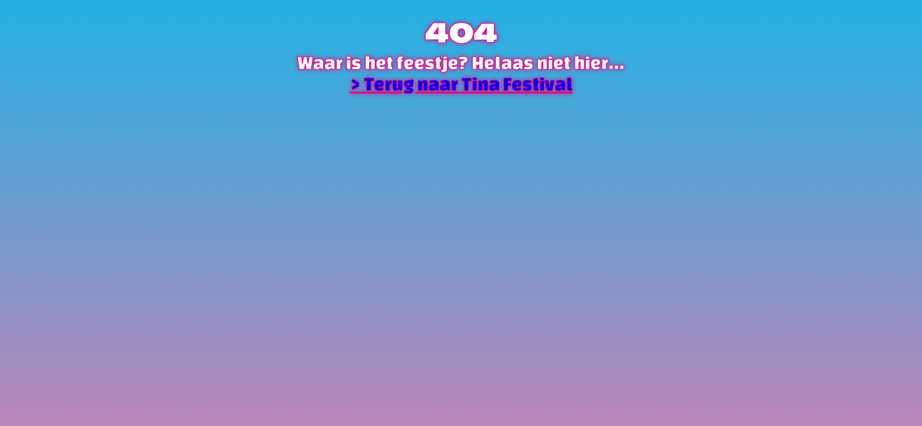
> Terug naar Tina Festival (461, 84)
